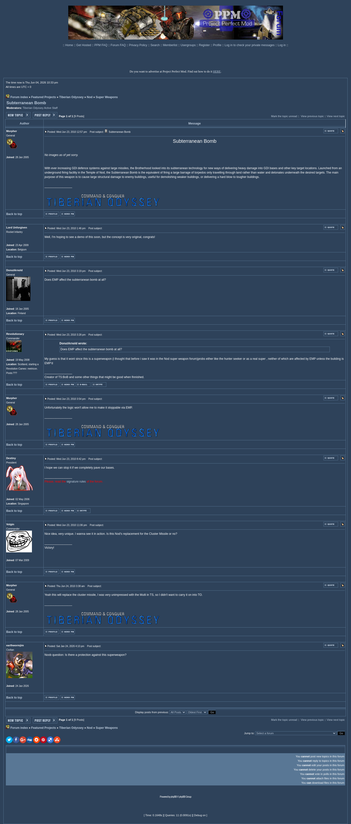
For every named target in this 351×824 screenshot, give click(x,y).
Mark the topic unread (284, 116)
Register (205, 45)
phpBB (174, 796)
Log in (282, 45)
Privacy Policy (138, 45)
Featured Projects (43, 97)
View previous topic (312, 116)
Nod (89, 97)
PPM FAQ (101, 45)
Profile (217, 45)
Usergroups (188, 45)
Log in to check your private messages (249, 45)
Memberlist (170, 45)
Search (155, 45)
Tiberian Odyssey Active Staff (40, 107)
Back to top (14, 214)
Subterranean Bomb (26, 103)
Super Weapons (107, 97)
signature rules (76, 481)
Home (69, 45)
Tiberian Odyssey (71, 97)
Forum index (19, 97)
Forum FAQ (119, 45)
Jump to (249, 733)
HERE (217, 71)
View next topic (336, 116)
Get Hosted (84, 45)
